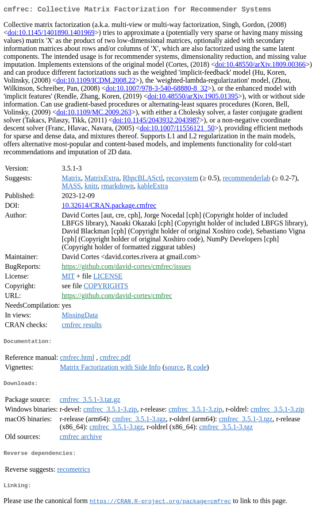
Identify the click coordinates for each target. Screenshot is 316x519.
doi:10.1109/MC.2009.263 (93, 114)
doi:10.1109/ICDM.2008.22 (95, 82)
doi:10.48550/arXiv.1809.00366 (260, 66)
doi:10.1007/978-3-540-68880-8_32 (156, 90)
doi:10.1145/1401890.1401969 (51, 34)
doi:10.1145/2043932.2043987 (156, 122)
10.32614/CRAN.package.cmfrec (109, 207)
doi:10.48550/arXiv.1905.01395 (192, 98)
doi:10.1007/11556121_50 (177, 130)
